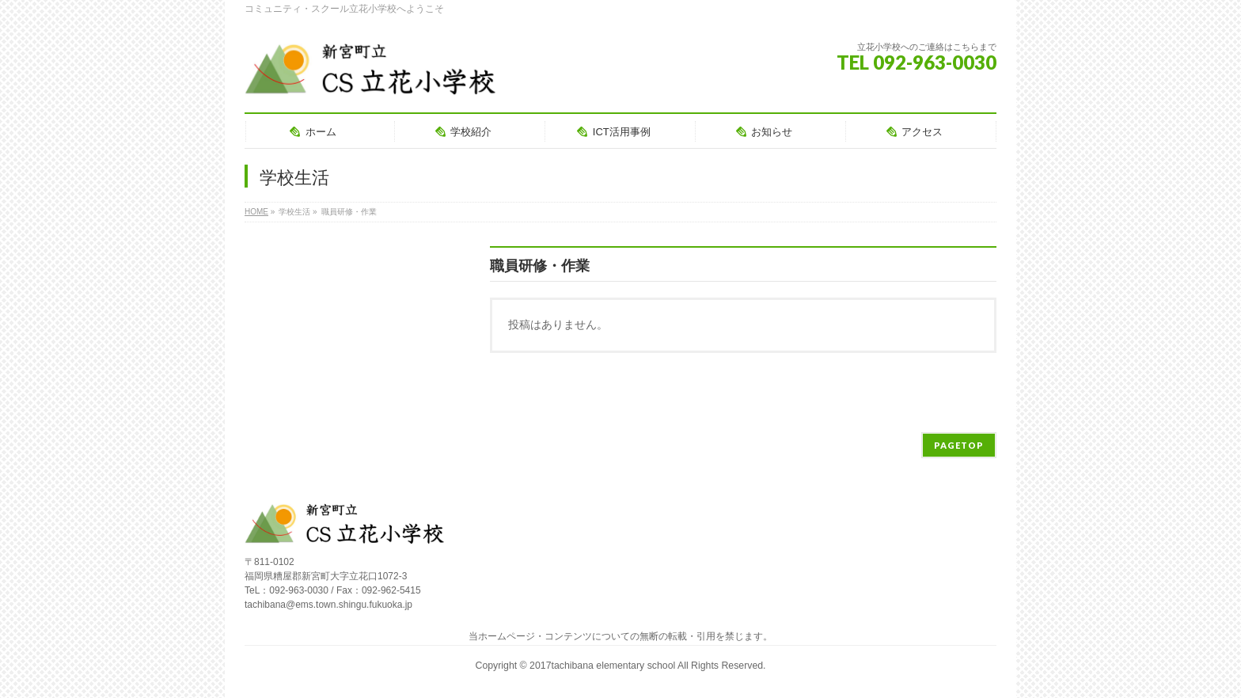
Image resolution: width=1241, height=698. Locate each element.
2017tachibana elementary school (603, 665)
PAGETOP (959, 445)
